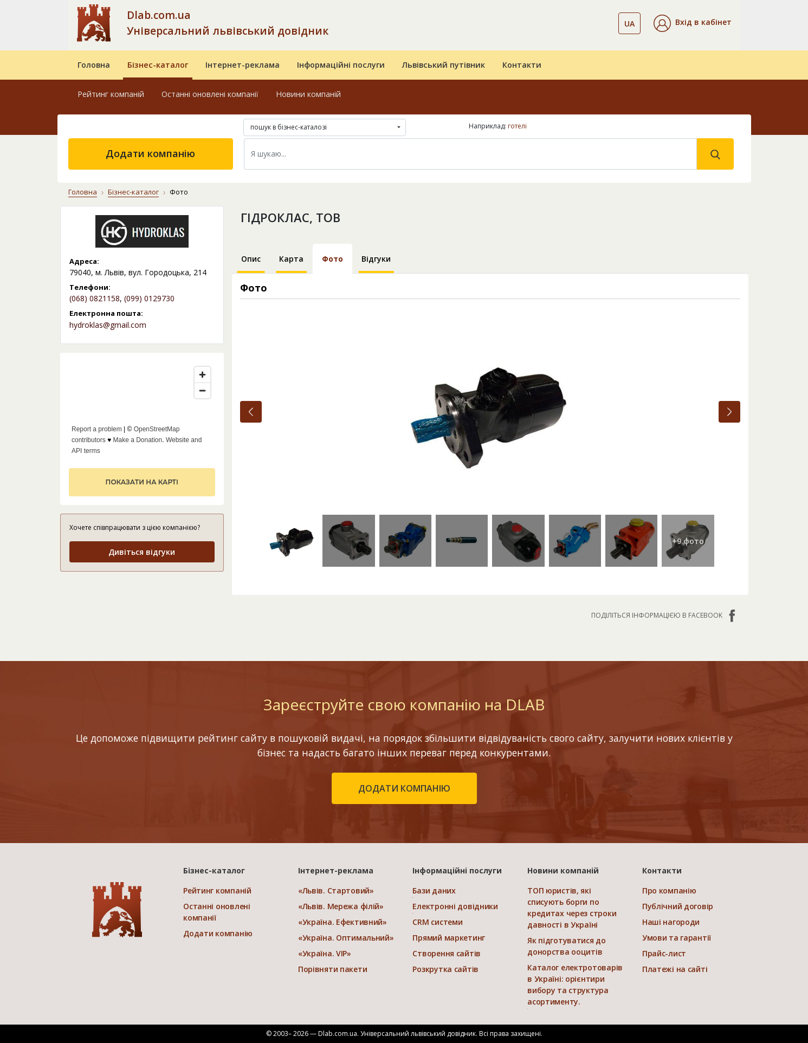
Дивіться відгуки (141, 552)
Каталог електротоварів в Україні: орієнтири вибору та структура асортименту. (575, 984)
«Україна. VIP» (324, 953)
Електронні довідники (454, 906)
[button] (693, 23)
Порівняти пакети (332, 969)
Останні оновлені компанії (209, 94)
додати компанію (404, 788)
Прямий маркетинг (448, 937)
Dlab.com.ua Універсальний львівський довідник (227, 23)
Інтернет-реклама (242, 65)
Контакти (521, 65)
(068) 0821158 (94, 298)
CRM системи (437, 922)
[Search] (470, 154)
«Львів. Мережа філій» (341, 906)
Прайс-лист (664, 953)
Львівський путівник (443, 65)
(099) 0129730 (149, 298)
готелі (517, 126)
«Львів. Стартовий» (336, 890)
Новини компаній (308, 94)
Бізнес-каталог (157, 65)
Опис (251, 259)
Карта (291, 259)
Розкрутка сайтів (445, 969)
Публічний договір (677, 906)
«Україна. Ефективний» (342, 922)
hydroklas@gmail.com (107, 325)
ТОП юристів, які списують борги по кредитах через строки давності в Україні (571, 907)
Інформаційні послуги (341, 65)
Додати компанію (150, 153)
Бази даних (433, 890)
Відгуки (376, 259)
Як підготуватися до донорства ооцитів (566, 946)
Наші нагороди (671, 922)
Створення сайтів (446, 953)
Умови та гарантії (676, 937)
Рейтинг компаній (110, 94)
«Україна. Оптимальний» (346, 937)
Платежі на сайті (675, 969)
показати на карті (142, 482)
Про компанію (669, 890)
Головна (93, 65)
